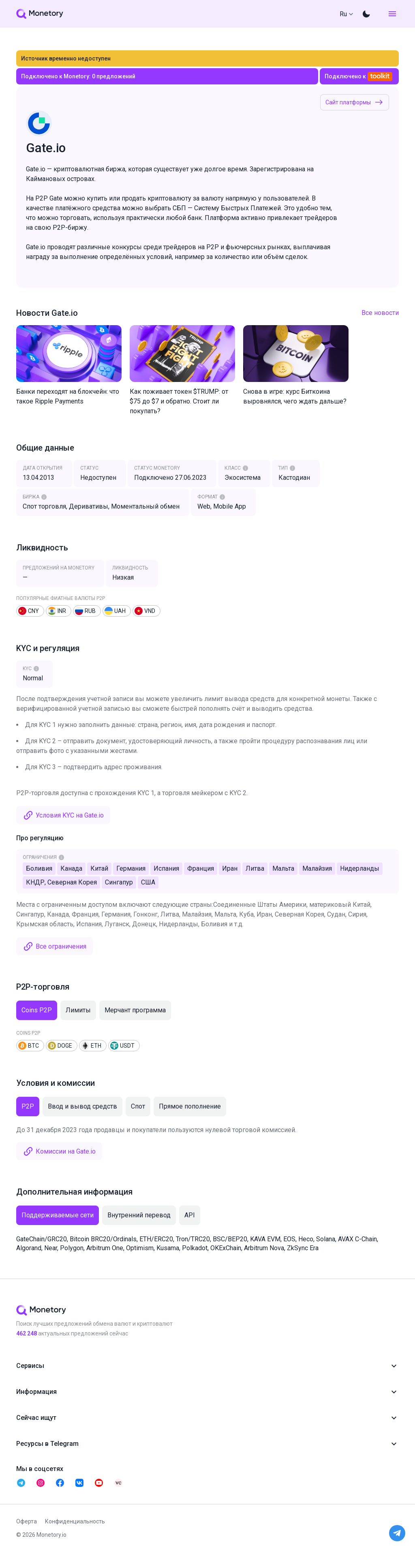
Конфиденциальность (75, 1521)
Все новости (380, 313)
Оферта (26, 1521)
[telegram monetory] (21, 1483)
